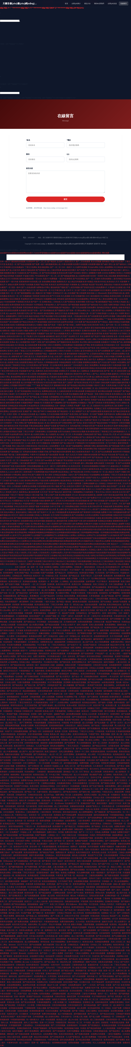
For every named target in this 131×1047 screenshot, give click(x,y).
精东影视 (80, 890)
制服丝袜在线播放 (12, 754)
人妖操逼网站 (77, 795)
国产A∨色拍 (79, 893)
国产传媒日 (81, 656)
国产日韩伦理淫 (65, 524)
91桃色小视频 (38, 518)
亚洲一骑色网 (19, 996)
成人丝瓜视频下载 (71, 293)
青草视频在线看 (16, 1022)
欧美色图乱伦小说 (119, 394)
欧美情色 (113, 924)
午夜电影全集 (67, 328)
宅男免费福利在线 (16, 578)
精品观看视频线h (30, 691)
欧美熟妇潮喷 (42, 777)
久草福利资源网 (41, 356)
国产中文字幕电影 (59, 950)
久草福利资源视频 (105, 671)
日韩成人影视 (125, 305)
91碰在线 (117, 285)
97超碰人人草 (26, 832)
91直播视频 (75, 786)
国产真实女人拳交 (24, 656)
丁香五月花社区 (72, 746)
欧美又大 (68, 334)
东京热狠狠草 (16, 354)
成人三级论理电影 (61, 806)
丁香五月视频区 (25, 947)
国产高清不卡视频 (98, 336)
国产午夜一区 (69, 875)
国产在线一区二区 (7, 593)
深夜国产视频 (33, 506)
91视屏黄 (98, 691)
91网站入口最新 (74, 711)
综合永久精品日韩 (49, 887)
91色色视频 (116, 898)
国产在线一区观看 (104, 985)
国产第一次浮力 (116, 723)
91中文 (68, 408)
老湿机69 (47, 766)
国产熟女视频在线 (42, 388)
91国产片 (8, 731)
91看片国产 (117, 999)
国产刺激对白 (14, 521)
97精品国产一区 (101, 653)
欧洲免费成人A (40, 976)
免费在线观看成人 (80, 590)
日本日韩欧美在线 (117, 489)
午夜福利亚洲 (65, 619)
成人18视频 (46, 478)
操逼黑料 (87, 607)
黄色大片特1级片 (61, 570)
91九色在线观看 (54, 463)
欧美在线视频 (101, 368)
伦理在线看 (36, 841)
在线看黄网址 (70, 821)
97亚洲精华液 (94, 270)
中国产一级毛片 (67, 616)
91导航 (61, 832)
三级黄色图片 (27, 472)
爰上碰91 (60, 509)
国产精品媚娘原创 (99, 587)
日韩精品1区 (17, 576)
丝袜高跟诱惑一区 (110, 749)
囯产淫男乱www (112, 573)
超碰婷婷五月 (108, 777)
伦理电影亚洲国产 (117, 348)
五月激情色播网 (11, 570)
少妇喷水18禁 (16, 417)
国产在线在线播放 (108, 956)
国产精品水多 (56, 492)
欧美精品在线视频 (109, 1025)
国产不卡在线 (55, 296)
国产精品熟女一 (65, 307)
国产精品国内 (86, 639)
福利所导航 (67, 492)
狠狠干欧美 (57, 383)
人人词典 (43, 694)
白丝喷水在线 (33, 953)
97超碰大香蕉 (28, 276)
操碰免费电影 (117, 835)
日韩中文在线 (22, 316)
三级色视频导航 (32, 812)
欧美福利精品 (46, 910)
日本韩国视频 (38, 1017)
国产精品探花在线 (16, 792)
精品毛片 (116, 429)
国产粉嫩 (56, 460)
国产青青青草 (85, 512)
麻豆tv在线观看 (94, 342)
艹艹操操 (107, 319)
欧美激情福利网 (73, 512)
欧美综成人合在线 (99, 852)
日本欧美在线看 (8, 469)
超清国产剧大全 (112, 328)
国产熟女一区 (30, 792)
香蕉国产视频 (12, 714)
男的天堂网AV (36, 368)
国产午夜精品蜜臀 (69, 815)
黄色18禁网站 (65, 397)
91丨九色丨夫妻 (97, 789)
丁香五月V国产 (29, 431)
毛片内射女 (112, 443)
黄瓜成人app (78, 604)
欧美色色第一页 (31, 893)
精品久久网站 (66, 734)
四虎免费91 (91, 307)
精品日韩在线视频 (41, 1037)
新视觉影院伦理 (102, 887)
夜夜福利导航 (56, 728)
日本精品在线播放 (60, 475)
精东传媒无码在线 (47, 769)
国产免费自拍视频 (21, 922)
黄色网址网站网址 (31, 480)
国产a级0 (104, 264)
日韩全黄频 (16, 873)
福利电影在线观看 (100, 861)
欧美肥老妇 (38, 457)
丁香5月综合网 (12, 374)
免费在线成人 (45, 1043)
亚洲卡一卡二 (20, 437)
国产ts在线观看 (124, 463)
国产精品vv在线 (67, 971)
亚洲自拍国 (46, 800)
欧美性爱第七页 (15, 581)
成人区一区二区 (55, 754)
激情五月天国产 (61, 336)
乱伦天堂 (122, 492)
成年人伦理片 (40, 489)
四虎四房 (39, 483)
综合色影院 (66, 965)
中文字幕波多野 (98, 982)
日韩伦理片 (9, 457)
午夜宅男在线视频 (10, 668)
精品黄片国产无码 (21, 968)
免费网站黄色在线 (49, 391)
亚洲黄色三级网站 (51, 567)
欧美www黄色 (115, 809)
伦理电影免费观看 (102, 942)
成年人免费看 (57, 953)
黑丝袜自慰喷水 (124, 460)
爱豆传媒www (72, 904)
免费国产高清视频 (37, 498)
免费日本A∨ (52, 832)
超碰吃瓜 (115, 374)
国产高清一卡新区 (55, 325)
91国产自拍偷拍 (74, 273)
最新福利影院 (20, 449)
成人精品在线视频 (77, 581)
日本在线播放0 (22, 636)
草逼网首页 (25, 299)
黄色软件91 (78, 374)
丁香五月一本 (30, 826)
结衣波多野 (49, 956)
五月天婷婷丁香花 (65, 881)
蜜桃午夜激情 (80, 380)
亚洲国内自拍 (72, 573)
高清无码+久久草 (85, 705)
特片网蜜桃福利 (39, 832)
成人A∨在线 (73, 1020)
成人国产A (23, 751)
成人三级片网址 (77, 936)
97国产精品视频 (46, 316)
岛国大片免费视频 (50, 279)
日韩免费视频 (26, 991)
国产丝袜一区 (71, 310)
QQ (68, 154)
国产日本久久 (93, 1014)
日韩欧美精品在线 (43, 1005)
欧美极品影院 (33, 875)
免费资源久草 (61, 852)
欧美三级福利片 (51, 751)
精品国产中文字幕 (95, 855)
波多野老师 (90, 581)
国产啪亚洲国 (54, 452)
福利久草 (22, 800)
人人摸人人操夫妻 (40, 901)
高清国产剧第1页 (90, 645)
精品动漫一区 (82, 875)
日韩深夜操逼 (24, 714)
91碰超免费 (107, 506)
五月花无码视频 (53, 414)
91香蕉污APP (85, 457)
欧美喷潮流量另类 (37, 1011)
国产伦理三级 (35, 881)
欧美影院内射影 (90, 867)
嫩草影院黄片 (99, 639)
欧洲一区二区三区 (91, 999)
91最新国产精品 (40, 354)
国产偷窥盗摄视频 (68, 276)
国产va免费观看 (104, 351)
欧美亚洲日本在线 (21, 956)
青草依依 (36, 947)
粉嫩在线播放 (44, 633)
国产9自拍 (95, 725)
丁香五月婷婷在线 (20, 809)
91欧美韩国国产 (11, 602)
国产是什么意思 (34, 979)
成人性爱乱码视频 (36, 625)
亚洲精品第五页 (91, 391)
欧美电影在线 (9, 420)
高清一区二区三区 (59, 610)
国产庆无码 (84, 1020)
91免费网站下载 (71, 697)
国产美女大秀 (102, 610)
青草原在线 (45, 942)
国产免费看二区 (94, 417)
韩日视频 (62, 388)
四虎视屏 (15, 604)
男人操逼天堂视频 (79, 968)
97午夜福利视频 (40, 322)
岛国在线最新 (23, 1011)
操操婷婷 (44, 743)
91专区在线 (48, 383)
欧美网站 (82, 728)
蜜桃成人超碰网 (117, 524)
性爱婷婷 (125, 380)
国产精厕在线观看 (78, 760)
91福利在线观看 (55, 982)
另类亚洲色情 (28, 307)
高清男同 (55, 524)
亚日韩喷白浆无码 (57, 898)
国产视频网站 (114, 593)
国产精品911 (77, 619)
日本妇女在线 (105, 769)
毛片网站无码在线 (98, 578)
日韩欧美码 (20, 965)
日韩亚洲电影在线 (100, 1031)
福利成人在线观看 (8, 625)
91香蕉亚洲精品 (109, 403)
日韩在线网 (104, 383)
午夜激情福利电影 (51, 922)
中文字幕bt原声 (104, 420)
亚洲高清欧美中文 (99, 939)
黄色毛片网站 (67, 671)
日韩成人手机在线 (64, 913)
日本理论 (87, 472)
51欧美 (69, 316)
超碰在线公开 (116, 466)
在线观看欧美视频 (81, 881)
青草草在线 (89, 893)
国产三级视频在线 (102, 509)
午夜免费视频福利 (7, 616)
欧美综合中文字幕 (21, 847)
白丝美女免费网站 (109, 273)
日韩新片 (42, 838)
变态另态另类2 (102, 460)
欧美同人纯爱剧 (9, 656)
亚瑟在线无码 (26, 775)
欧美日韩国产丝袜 (24, 1017)
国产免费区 (120, 1040)
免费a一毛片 (60, 368)
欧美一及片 (126, 486)
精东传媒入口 (92, 293)
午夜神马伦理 (5, 504)
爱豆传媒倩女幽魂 (98, 328)
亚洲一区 (35, 1043)
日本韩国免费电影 (123, 806)
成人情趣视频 (68, 685)
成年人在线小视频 (7, 766)
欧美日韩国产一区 (36, 616)
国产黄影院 (8, 956)
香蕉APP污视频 (24, 385)
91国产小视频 (120, 472)
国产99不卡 (42, 411)
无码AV (70, 893)
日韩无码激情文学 (75, 1005)
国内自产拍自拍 (20, 927)
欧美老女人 (114, 599)
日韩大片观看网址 (54, 345)
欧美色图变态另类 (42, 604)
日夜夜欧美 (36, 359)
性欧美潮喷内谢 (6, 996)
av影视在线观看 (108, 682)
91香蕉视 (15, 279)
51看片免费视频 (24, 682)
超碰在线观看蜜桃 (56, 743)
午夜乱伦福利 (47, 841)
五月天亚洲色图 (116, 636)
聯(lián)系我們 (99, 3)
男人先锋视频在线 (84, 743)
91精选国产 (117, 391)
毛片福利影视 (31, 806)
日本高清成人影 (108, 806)
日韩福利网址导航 (90, 449)
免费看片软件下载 (92, 988)
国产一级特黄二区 (104, 1005)
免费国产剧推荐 (81, 841)
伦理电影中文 (113, 570)
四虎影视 (109, 336)
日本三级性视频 (36, 602)
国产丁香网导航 (26, 723)
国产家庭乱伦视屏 (108, 783)
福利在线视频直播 (26, 279)
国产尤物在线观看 (22, 1034)
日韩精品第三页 (46, 870)
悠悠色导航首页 (117, 800)
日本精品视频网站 (69, 659)
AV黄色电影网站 (29, 645)
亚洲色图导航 (81, 754)
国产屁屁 (19, 290)
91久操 (14, 348)
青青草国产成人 (95, 299)
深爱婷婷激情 (64, 858)
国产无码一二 (62, 400)
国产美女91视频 (71, 509)
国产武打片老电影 (95, 679)
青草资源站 (57, 812)
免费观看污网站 (89, 446)
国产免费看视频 (30, 423)
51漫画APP (27, 417)
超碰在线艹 (68, 365)
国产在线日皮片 (122, 501)
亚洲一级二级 (117, 734)
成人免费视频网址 (86, 812)
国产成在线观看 (52, 455)
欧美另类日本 (70, 861)
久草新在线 (100, 731)
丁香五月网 (4, 371)
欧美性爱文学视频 (86, 573)
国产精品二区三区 (16, 910)
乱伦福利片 (96, 919)
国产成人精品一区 (51, 962)
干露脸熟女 (30, 509)
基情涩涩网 (121, 371)
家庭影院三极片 (102, 979)
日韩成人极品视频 (116, 469)
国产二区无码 (56, 501)
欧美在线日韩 (73, 939)
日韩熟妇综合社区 (74, 642)
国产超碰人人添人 (87, 599)
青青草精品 (73, 731)
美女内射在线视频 (82, 627)
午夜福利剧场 (32, 648)
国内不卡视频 (30, 587)
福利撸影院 (50, 336)
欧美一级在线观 (118, 927)
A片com (75, 495)
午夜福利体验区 (77, 809)
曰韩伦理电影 (105, 999)
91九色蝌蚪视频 (83, 873)
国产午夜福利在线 (79, 717)
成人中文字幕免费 (73, 463)
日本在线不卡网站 (23, 841)
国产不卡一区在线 (16, 870)
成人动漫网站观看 (82, 276)
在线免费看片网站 (50, 1034)
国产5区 (111, 996)
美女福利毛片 (114, 743)
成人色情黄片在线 (11, 362)
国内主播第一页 (10, 391)
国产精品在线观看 (52, 625)
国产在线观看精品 (35, 619)
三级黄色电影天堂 (79, 965)
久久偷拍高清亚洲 (64, 391)
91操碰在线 (21, 273)
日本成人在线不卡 (68, 625)
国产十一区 (69, 800)
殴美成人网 (54, 734)
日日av (94, 864)
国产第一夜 (39, 930)
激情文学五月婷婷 (87, 610)
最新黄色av (23, 492)
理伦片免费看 (9, 916)
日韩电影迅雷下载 (54, 685)
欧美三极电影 (84, 959)
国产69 (118, 596)
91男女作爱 (55, 740)
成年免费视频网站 (81, 356)
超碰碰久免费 (27, 1037)
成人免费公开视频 (42, 798)
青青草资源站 (113, 587)
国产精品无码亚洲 (120, 411)
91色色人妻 (61, 354)
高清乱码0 (83, 348)
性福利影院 (8, 642)
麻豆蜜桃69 (24, 602)
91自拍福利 (17, 763)
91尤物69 (71, 380)
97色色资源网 (102, 651)
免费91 (31, 331)
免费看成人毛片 (36, 950)
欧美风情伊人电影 (47, 665)
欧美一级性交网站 (109, 613)
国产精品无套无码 (81, 440)
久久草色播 (9, 679)
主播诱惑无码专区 (77, 518)
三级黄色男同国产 (92, 829)
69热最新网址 (49, 469)
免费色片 (74, 847)
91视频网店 (8, 711)
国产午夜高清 (97, 426)
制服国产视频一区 (112, 668)
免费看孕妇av (122, 700)
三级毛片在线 (5, 1031)
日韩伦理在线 (60, 996)
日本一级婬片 (66, 267)
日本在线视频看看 (111, 855)
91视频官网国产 (27, 403)
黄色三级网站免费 (117, 950)
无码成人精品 (24, 662)
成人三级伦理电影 (17, 838)
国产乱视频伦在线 (119, 936)
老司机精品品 (124, 919)
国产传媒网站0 (63, 651)
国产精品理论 (114, 1031)
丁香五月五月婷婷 (42, 728)
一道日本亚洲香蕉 (65, 279)
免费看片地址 (30, 777)
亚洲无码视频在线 (79, 397)
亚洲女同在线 (124, 607)
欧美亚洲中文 (103, 714)
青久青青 (48, 475)
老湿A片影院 (88, 423)
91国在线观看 (57, 374)
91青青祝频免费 (73, 653)
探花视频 (4, 959)
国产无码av (77, 423)
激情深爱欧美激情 (13, 403)
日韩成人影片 (24, 368)
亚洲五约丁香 (69, 749)
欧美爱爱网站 (110, 625)
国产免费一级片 (38, 264)
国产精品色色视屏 (90, 322)
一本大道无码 (113, 676)
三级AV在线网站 (26, 700)
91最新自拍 (68, 374)
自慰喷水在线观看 (63, 717)
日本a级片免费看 (16, 622)
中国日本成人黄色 (120, 691)
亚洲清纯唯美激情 (56, 725)
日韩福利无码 (30, 483)
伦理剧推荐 (55, 443)
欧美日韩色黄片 (27, 305)
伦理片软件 (55, 965)
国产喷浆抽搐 (114, 446)
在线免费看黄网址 (14, 985)
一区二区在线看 (43, 763)
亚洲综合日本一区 (47, 630)
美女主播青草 (85, 336)
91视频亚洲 (115, 674)
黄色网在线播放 (42, 504)
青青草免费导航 (79, 884)
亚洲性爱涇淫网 (106, 717)
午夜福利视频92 (20, 642)
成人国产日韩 (88, 642)
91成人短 (89, 809)
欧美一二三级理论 (31, 610)
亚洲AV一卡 (122, 406)
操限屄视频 (104, 630)
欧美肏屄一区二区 (90, 452)
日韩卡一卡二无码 (82, 751)
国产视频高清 (60, 310)
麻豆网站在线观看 (105, 391)
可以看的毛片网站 (51, 662)
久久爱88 (11, 636)
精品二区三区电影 (8, 858)
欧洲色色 (19, 694)
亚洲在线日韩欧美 (114, 578)
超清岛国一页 (21, 769)
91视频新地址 (17, 501)
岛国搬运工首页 (100, 408)
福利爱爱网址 (87, 408)
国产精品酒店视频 (83, 1040)
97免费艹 (77, 406)
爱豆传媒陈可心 (55, 792)
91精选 (83, 1028)
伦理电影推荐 (44, 890)
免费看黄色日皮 (46, 642)
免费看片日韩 (106, 512)
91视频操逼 (87, 584)
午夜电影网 (42, 587)
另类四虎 (36, 296)
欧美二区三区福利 (57, 904)
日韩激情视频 (35, 697)
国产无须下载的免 (96, 786)
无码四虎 (76, 334)
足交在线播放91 (17, 267)
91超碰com (125, 573)
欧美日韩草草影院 (88, 674)
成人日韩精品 (100, 483)
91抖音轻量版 (112, 751)
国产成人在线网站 (105, 310)
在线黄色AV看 (10, 1040)
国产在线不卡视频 (12, 584)
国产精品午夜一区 (43, 290)
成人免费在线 (97, 377)
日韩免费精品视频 (71, 506)
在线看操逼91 (72, 1025)
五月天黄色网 (20, 887)
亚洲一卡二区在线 (47, 1022)
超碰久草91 (110, 590)
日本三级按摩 (20, 567)
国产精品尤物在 (48, 368)
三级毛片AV (96, 616)
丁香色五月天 (23, 950)
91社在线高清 (55, 331)
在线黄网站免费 (102, 924)
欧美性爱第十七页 (102, 800)
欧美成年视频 (39, 521)
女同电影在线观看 (9, 524)
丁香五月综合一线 (7, 979)
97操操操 (17, 711)
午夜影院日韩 (61, 1022)
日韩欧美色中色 (54, 723)
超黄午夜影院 (77, 630)
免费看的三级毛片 (70, 838)
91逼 (41, 567)
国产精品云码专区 (99, 746)
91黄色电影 (117, 365)
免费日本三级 (121, 971)
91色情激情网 (9, 302)
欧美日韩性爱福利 (92, 429)
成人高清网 (81, 1008)
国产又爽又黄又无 (27, 356)
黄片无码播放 (110, 711)
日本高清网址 (5, 576)
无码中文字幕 (96, 777)
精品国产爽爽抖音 (113, 622)
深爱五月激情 (42, 674)
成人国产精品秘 (107, 596)
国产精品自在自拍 (107, 1014)
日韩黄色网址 (40, 431)
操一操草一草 (32, 567)
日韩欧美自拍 (10, 818)
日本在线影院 (9, 812)
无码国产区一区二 (46, 760)
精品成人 (68, 947)
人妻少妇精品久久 (78, 651)
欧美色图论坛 (30, 325)
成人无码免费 (96, 772)
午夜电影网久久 (50, 305)
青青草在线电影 (12, 991)
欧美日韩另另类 (62, 896)
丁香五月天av (99, 492)
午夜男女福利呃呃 (17, 884)
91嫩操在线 (56, 798)
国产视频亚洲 (100, 812)
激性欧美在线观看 (79, 602)
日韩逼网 (82, 293)
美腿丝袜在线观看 (90, 455)
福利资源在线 (70, 299)
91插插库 (18, 276)
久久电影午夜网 (35, 809)
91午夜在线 (67, 504)
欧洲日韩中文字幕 (37, 659)
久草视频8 (13, 385)
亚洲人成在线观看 (96, 625)
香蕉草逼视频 (120, 849)
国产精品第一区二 (109, 968)
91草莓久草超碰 (119, 302)
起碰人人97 (63, 636)
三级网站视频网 (88, 483)
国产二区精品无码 (50, 636)
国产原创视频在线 (47, 310)
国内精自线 (105, 270)
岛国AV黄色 (39, 671)
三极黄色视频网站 (96, 875)
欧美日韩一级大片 (33, 864)
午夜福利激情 (22, 890)
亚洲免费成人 (21, 766)
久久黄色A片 (98, 766)
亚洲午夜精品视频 (120, 426)
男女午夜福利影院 (115, 480)
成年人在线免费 (123, 786)
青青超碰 (80, 694)
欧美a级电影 (61, 939)
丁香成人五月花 (25, 351)
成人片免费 (84, 420)
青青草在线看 (106, 884)
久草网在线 (31, 319)
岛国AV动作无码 (53, 322)
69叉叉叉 (15, 515)
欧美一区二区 (109, 971)
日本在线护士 (78, 365)
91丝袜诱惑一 (30, 772)
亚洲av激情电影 (116, 388)
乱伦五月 (3, 463)
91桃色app (126, 622)
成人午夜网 (119, 313)
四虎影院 (105, 1022)
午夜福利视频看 (40, 723)
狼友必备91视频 (35, 849)
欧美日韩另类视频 (47, 593)
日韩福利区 (41, 772)
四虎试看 (20, 313)
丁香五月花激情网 (40, 417)
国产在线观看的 (78, 515)
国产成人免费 (94, 1017)
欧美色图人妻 (35, 282)
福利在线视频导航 (79, 504)
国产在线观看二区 (26, 973)
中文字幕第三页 (124, 334)
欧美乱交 (71, 852)
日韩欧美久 (107, 824)
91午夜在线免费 (78, 391)
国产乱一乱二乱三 (48, 380)
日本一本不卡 (6, 590)
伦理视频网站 (54, 397)
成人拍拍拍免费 (31, 345)
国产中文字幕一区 (64, 884)
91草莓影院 (38, 305)
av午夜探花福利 (106, 429)
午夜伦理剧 (102, 1037)
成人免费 (122, 397)
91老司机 (96, 956)
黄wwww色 (102, 293)
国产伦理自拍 (41, 829)
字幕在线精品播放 (36, 426)
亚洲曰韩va (20, 812)
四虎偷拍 (57, 815)
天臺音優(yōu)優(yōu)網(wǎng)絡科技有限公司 (21, 3)
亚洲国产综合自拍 (33, 996)
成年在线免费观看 (67, 1040)
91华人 (102, 325)
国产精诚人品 (31, 916)
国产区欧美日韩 (29, 982)
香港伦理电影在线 (114, 293)
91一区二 (126, 812)
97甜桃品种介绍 (81, 443)
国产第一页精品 (78, 1011)
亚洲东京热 (44, 296)
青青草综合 (27, 576)
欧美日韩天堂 (119, 945)
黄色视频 (15, 651)
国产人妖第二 (116, 351)
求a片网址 (84, 342)
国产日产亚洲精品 (42, 331)
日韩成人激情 (123, 818)
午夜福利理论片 (31, 633)
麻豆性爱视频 (43, 898)
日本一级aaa (68, 627)
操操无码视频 (47, 437)
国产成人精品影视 (54, 838)
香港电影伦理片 (105, 365)
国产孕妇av (91, 651)
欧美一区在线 (119, 336)
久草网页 (69, 406)
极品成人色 (41, 423)
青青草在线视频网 (96, 590)
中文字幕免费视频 (54, 682)
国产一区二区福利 (93, 279)
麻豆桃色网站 (107, 518)
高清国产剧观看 (73, 388)
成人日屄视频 (87, 723)
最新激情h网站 (102, 446)
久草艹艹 (53, 702)
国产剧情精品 (41, 270)
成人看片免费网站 (48, 590)
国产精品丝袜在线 (17, 665)
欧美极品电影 (73, 313)
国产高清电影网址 (24, 391)
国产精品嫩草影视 (61, 870)
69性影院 (60, 299)
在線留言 (123, 3)
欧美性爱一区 (33, 821)
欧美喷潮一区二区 (94, 504)
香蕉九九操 (82, 659)
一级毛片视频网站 (114, 1034)
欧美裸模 (124, 285)
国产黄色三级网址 (36, 599)
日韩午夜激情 (38, 858)
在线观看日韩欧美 (90, 933)
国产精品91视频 (36, 469)
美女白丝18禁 (115, 478)
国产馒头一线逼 (19, 590)
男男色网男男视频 (12, 725)
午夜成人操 (126, 1020)
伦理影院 (66, 988)
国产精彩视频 (73, 305)
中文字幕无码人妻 (58, 290)
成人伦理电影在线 (83, 757)
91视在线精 (95, 916)
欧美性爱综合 (6, 708)
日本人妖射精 (19, 388)
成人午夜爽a (33, 994)
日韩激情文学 (28, 711)
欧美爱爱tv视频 (53, 417)
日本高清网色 (45, 789)
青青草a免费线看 (26, 930)
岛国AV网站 (96, 792)
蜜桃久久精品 (120, 777)
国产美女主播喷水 (40, 988)
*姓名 (28, 140)
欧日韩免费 (41, 985)
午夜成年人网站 (23, 498)
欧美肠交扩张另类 (73, 368)
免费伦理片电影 (71, 832)
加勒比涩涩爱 (70, 665)
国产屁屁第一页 (85, 414)
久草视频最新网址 (50, 351)
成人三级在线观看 (97, 1020)
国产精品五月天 (47, 385)
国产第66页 (85, 400)
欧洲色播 (98, 898)
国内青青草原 (95, 881)
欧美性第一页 (20, 821)
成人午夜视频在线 (65, 1014)
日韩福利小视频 (33, 800)
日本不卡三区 (85, 956)
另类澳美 (9, 864)
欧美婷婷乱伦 (36, 1034)
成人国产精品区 (115, 728)
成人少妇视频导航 (23, 342)
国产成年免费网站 (49, 342)
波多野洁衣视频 (109, 316)
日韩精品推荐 (88, 434)
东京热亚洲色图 (104, 524)
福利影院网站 (49, 313)
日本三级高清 (79, 671)
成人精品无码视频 (75, 282)
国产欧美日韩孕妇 (70, 792)
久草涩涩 (122, 374)
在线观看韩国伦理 (101, 636)
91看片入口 (90, 489)
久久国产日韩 (14, 674)
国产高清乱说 (32, 789)
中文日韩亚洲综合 (104, 754)
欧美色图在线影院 (31, 630)
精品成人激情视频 (97, 737)
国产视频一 (29, 728)
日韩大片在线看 (64, 351)
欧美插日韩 (108, 576)
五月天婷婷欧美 (8, 339)
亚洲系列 (6, 904)
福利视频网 (107, 691)
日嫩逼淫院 (84, 945)
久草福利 (111, 287)
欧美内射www (63, 847)
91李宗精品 (113, 460)
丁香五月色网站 (31, 267)
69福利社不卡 (55, 780)
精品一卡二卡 (69, 757)
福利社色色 (20, 916)
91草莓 (48, 498)
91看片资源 (40, 973)
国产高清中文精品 (100, 688)
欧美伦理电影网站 (96, 319)
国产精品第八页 (96, 627)
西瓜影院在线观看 (11, 310)
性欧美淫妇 (120, 740)
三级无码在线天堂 (16, 443)
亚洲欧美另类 (6, 809)
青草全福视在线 (97, 345)
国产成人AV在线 (82, 749)
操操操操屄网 (60, 642)
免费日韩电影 (113, 305)
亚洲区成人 (62, 483)
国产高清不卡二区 (44, 512)
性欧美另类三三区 (120, 775)
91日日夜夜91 (105, 290)
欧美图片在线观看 (80, 264)
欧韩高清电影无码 (117, 887)
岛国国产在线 (90, 478)
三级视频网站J (78, 492)
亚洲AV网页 (115, 714)
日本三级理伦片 (62, 786)
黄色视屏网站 (16, 377)
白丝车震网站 (69, 754)
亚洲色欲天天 (58, 293)
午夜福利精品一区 (26, 671)
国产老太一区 (77, 676)
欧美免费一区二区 (82, 616)
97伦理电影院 (57, 800)
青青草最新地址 (40, 613)
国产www (30, 489)
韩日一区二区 (11, 293)
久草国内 (82, 697)
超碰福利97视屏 (78, 489)
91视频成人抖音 (77, 849)
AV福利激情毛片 (29, 504)
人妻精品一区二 (54, 835)
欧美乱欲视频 (105, 374)
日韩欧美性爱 (118, 829)
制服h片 (15, 757)
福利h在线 (13, 976)
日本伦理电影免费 (45, 691)
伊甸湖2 (59, 769)
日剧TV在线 (95, 763)
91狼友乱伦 (90, 890)
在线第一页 (96, 757)
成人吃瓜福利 (32, 328)
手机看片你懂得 (52, 818)
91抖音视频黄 (93, 847)
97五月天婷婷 (94, 383)
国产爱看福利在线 (19, 907)
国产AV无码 (78, 328)
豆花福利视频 (51, 431)
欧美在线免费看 (25, 359)
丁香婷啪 (107, 898)
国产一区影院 (124, 870)
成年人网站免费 (95, 440)
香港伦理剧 (42, 345)
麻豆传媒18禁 (25, 570)
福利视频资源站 (51, 264)
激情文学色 (26, 475)
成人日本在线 (78, 913)
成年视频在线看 (80, 1014)
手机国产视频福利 (40, 1028)
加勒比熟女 (108, 285)
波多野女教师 (67, 829)
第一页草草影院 (113, 457)
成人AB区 (92, 754)
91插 (63, 463)
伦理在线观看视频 (85, 622)
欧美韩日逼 (64, 991)
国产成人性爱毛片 (63, 676)
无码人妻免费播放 (66, 751)
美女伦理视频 (96, 261)
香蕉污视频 (105, 734)
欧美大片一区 (38, 576)
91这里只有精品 (31, 737)
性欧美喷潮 (90, 887)
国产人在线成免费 (28, 287)
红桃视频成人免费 (108, 700)
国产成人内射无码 (13, 270)
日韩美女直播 (60, 380)
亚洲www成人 (91, 907)
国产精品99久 (20, 627)
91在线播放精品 (93, 700)
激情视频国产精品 (105, 302)
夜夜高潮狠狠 (82, 596)
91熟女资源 (89, 694)
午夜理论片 (106, 504)
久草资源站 (52, 976)
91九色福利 (31, 440)
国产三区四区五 (121, 780)
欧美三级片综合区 (18, 789)
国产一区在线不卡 (79, 818)
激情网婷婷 (4, 489)
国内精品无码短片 (104, 307)
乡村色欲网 (120, 685)
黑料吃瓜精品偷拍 (7, 345)
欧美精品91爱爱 (35, 636)
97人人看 (91, 509)
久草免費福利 (119, 907)
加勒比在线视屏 (58, 457)
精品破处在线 (82, 668)
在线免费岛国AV (75, 985)
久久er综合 (80, 922)
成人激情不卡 (118, 1005)
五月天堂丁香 (45, 492)
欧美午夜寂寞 (112, 607)
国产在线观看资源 (95, 316)
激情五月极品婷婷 (28, 270)
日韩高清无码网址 (8, 1028)
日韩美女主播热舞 (102, 694)
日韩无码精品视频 (59, 1005)
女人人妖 (35, 570)
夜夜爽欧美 (34, 596)
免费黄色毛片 (61, 282)
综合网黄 (118, 417)
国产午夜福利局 (59, 1031)
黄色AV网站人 (9, 512)
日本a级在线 (21, 509)
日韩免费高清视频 (20, 731)
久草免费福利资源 (52, 708)
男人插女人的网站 (92, 740)
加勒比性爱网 (13, 285)
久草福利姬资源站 (41, 702)
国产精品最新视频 (26, 835)
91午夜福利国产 (56, 749)
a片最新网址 (13, 662)
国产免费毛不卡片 (94, 498)
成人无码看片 (92, 397)
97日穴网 (87, 377)
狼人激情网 (97, 495)
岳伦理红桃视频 (117, 1011)
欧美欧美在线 (21, 875)
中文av (116, 962)
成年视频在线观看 (12, 881)
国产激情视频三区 (15, 452)
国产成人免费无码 (36, 371)
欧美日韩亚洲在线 (66, 1034)
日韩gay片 (78, 979)
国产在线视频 (76, 408)
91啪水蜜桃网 (44, 501)
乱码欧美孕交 (57, 365)
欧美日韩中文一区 (18, 336)
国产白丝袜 (34, 593)
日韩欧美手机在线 (16, 777)
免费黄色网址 (9, 483)
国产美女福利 (57, 757)
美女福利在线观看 (86, 495)
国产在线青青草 (87, 653)
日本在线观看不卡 (116, 861)
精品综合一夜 (9, 875)
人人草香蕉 (65, 331)
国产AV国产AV (83, 270)
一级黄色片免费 (107, 725)
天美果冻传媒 (111, 385)
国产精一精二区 (110, 371)
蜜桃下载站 (55, 873)
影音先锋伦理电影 (94, 656)
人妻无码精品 (117, 279)
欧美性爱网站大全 (79, 662)
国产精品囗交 (70, 826)
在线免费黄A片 (101, 287)
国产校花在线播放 (44, 639)
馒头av (73, 896)
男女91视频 (23, 426)
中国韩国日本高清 (23, 302)
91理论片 (81, 429)
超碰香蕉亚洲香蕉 (10, 988)
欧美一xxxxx (119, 299)
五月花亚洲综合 (32, 365)
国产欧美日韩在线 (81, 383)
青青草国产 (64, 414)
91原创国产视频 (20, 328)
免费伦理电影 (91, 380)
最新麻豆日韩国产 (37, 968)
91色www (105, 916)
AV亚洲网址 (121, 362)
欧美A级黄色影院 (93, 431)
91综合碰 (111, 455)
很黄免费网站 (110, 786)
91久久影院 (103, 305)
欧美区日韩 (76, 584)
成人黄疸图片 (42, 844)
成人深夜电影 (83, 285)
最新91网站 (32, 924)
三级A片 (70, 475)
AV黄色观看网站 (118, 319)
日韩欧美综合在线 (35, 795)
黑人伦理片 (43, 924)
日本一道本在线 (69, 656)
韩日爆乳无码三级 (81, 319)
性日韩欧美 (115, 694)
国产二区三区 (41, 261)
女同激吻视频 (85, 334)
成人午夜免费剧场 (120, 973)
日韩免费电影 (67, 345)
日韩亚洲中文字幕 (51, 619)
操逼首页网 (54, 737)
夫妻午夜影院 (42, 792)
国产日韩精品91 (36, 299)
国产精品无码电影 (7, 276)
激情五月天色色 (61, 313)
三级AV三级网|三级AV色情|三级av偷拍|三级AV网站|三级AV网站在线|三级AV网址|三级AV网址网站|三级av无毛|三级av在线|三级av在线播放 (74, 564)
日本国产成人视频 (102, 489)
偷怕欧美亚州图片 (69, 270)
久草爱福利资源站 (95, 659)
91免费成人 (66, 679)
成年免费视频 (77, 524)
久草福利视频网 (93, 290)
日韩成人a (38, 515)
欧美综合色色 (88, 942)
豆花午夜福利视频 (35, 734)
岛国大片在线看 (58, 789)
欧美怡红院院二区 (117, 296)
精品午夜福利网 (51, 472)
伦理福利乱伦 (81, 613)
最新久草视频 (76, 924)
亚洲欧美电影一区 (112, 896)
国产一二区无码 (89, 985)
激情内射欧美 (89, 567)
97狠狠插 (126, 452)
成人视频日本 (37, 293)
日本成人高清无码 (36, 936)
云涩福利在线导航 (97, 354)
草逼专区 (91, 927)
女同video (86, 789)
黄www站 (23, 953)
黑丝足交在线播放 (81, 973)
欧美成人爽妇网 (73, 639)
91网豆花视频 (9, 334)
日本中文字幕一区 (57, 506)
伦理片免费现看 (7, 737)
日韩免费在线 (30, 578)
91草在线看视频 (103, 674)
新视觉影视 (41, 377)
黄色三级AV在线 (14, 1037)
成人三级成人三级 (104, 331)
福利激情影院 (119, 910)
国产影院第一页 (45, 365)
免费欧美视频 (121, 414)
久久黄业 (10, 887)
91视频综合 (116, 795)
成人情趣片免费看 (43, 999)
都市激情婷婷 (72, 354)
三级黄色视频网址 (22, 455)
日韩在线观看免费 (47, 676)
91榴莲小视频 (41, 325)
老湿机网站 (99, 838)
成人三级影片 (24, 1043)
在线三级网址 (91, 1011)
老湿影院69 (22, 734)
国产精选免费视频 (22, 469)
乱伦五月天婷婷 (76, 455)
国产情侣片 (82, 509)
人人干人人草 (48, 824)
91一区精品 (106, 1008)
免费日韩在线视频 (49, 1014)
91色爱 (17, 457)
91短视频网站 (95, 475)
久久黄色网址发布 (73, 688)
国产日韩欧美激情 (31, 676)
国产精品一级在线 (63, 602)
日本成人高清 (99, 798)
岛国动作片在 (98, 406)
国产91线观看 (26, 754)
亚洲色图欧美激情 (91, 676)
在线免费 (25, 697)
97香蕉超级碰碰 (81, 417)
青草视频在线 (73, 610)
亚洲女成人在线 (13, 1002)
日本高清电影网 (103, 339)
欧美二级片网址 (86, 480)
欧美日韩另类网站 (101, 950)
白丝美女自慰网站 (92, 515)
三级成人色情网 (124, 852)
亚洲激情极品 (12, 700)
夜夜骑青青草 (24, 282)
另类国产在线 (96, 400)
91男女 (27, 313)
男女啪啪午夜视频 (117, 339)
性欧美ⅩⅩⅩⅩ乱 (100, 282)
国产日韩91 (82, 290)
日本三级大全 (52, 420)
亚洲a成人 (30, 746)
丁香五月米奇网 (56, 604)
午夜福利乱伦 (70, 633)
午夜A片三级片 (99, 385)
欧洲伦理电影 (45, 610)
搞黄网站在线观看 (18, 408)
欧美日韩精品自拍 (114, 604)
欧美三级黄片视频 (26, 798)
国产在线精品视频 (91, 858)
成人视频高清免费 (43, 429)
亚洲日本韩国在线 (80, 734)
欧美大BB (19, 339)
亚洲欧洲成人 (47, 302)
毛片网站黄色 (35, 524)
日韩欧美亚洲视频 (35, 907)
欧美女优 (85, 711)
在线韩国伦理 (75, 702)
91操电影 (95, 472)
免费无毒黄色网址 (67, 922)
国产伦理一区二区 (17, 939)
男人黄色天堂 (112, 870)
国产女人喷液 (50, 599)
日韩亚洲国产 (67, 973)
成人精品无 (109, 472)
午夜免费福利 (9, 676)
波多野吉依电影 (67, 322)
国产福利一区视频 (105, 702)
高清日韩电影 (51, 489)
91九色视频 (65, 296)
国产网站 (86, 345)
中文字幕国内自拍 (99, 996)
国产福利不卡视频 (15, 933)
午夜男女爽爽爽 (22, 659)
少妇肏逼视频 (91, 671)
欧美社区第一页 (77, 466)
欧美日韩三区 (87, 636)
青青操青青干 (63, 518)
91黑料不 (78, 486)
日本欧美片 (96, 959)
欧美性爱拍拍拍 (78, 907)
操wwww (12, 945)
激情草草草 (126, 933)
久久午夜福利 (89, 947)
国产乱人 (96, 374)
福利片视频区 (109, 662)
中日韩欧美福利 (23, 824)
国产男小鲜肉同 (36, 313)
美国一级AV (16, 287)
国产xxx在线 (5, 789)
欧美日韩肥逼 (70, 596)
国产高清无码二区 (14, 691)
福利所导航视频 (73, 420)
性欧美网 (38, 711)
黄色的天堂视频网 (79, 927)
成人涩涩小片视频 (40, 720)
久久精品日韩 (21, 979)
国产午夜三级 (30, 844)
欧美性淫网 (54, 674)
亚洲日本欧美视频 (45, 806)
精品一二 (125, 898)
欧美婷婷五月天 (33, 590)
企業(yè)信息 (112, 3)
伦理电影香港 (113, 397)
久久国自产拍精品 (71, 348)
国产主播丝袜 (93, 697)
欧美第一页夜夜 (96, 276)
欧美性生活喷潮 (107, 988)
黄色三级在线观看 (14, 982)
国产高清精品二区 (34, 273)
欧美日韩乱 (74, 414)
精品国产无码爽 (68, 613)
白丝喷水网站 (63, 702)
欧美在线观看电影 (31, 852)
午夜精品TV (19, 844)
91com (108, 437)
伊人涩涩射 (32, 374)
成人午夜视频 (42, 397)
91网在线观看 (20, 971)
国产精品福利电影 (94, 1028)
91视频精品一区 (108, 1017)
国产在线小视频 (98, 437)
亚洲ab (12, 342)
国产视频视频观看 (8, 936)
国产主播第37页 (38, 475)
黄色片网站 (83, 904)
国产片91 (60, 359)
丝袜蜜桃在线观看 (102, 648)
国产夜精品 (96, 826)
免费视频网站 (54, 480)
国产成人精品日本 (67, 443)
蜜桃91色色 (122, 625)
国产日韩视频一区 (117, 619)
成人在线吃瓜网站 (37, 434)
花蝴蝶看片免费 (94, 273)
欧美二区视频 (72, 578)
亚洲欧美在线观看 (89, 331)
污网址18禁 (32, 512)
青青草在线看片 (98, 821)
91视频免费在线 (55, 504)
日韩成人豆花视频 (96, 668)
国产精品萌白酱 (76, 472)
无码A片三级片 (95, 878)
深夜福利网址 (13, 359)
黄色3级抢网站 (44, 267)
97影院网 (84, 901)
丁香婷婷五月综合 (18, 365)
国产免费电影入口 (15, 607)
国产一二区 (8, 847)
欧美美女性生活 (64, 976)
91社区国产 (119, 261)
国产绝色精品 (72, 385)
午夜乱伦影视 (92, 593)
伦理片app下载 (92, 302)
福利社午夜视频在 (40, 749)
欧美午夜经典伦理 (14, 803)
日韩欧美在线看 (116, 979)
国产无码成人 (122, 659)
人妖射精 (11, 290)
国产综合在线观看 (24, 264)
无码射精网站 (79, 339)
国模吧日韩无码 (98, 607)
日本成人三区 (96, 945)
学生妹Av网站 (93, 267)
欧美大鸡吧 (56, 478)
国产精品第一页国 (91, 394)
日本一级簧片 (124, 613)
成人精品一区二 (11, 723)
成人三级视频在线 (69, 429)
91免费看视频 (39, 472)
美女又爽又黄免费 (16, 893)
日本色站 (59, 596)
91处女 (5, 356)
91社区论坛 (36, 391)
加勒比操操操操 (25, 988)
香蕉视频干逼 (81, 971)
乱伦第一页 (54, 388)
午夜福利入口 (82, 896)
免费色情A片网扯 (33, 408)
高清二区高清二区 (100, 584)
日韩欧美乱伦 (73, 945)
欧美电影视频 (39, 884)
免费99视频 (84, 763)
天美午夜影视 (93, 717)
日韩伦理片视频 (101, 599)
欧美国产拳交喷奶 (110, 334)
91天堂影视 (21, 489)
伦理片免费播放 (73, 1031)
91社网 (66, 394)
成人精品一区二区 (66, 319)
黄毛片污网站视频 (82, 844)
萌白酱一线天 (64, 455)
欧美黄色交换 (109, 659)
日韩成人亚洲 (65, 818)
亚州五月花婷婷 (93, 884)
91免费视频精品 (116, 509)
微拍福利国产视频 (58, 287)
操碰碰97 (25, 881)
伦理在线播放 (106, 279)
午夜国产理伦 (94, 734)
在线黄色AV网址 (17, 587)
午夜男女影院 (121, 904)
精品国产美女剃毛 (96, 285)
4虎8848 (103, 676)
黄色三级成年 (9, 394)
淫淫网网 (118, 356)
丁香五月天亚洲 (116, 475)
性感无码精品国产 (27, 829)
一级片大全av (49, 602)
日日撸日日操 (84, 982)
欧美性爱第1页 (116, 697)
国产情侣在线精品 (18, 904)
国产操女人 (87, 374)
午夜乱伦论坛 (108, 792)
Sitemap (103, 244)
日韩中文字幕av (18, 760)
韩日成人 (123, 457)
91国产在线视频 (47, 573)
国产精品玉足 (74, 576)
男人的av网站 (5, 610)
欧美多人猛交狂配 (59, 864)
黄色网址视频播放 (15, 397)
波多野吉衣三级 (110, 406)
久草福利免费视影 (13, 527)
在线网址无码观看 (98, 1034)
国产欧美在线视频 (49, 273)
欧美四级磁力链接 (71, 1028)
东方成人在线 (53, 356)
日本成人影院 (10, 682)
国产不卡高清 (123, 377)
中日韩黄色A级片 (54, 656)
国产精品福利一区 (91, 630)
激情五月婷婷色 (83, 725)
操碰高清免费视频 (54, 328)
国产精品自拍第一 (55, 587)
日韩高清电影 (108, 656)
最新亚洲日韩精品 (88, 368)
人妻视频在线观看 (58, 994)
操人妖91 (96, 1022)
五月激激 (19, 630)
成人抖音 (52, 509)
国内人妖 (5, 1022)
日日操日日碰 (94, 783)
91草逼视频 (96, 512)
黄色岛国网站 (108, 299)
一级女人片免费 (107, 740)
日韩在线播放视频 (33, 466)
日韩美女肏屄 (6, 855)
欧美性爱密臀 (65, 452)
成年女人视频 (14, 740)
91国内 (92, 835)
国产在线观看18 (55, 668)
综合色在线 (10, 841)
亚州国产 (95, 910)
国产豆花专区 (124, 968)
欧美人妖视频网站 (34, 449)
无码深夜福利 (10, 806)
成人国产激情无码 (36, 751)
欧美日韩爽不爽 (54, 829)
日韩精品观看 (28, 354)
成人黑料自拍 (52, 423)
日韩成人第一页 (85, 313)
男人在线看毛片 (120, 922)
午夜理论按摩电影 (105, 907)
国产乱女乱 (120, 455)
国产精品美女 (18, 685)
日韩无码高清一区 (113, 1020)
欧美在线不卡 (33, 927)
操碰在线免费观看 (64, 590)
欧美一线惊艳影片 (98, 873)
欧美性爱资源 (107, 616)
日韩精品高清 (13, 406)
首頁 (66, 3)
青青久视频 (117, 400)
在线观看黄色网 (42, 509)
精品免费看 (36, 348)
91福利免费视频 (106, 515)
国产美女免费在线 (84, 766)
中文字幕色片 (102, 581)
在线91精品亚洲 (101, 1002)
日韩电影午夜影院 (123, 1014)
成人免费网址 (30, 639)
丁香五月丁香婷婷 (16, 495)
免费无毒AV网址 (117, 642)
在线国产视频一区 (52, 616)
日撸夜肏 (84, 786)
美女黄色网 (90, 936)
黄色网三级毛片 (12, 492)
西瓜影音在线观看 (85, 815)
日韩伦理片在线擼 (100, 665)
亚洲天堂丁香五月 (55, 394)
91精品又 (28, 495)
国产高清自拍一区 (99, 457)
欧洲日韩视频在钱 (16, 942)
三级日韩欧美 (116, 420)
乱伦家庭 (119, 287)
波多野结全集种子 (25, 976)
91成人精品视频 (109, 276)
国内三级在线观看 (84, 861)
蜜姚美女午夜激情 (33, 688)
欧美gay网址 (44, 648)
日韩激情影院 (23, 818)
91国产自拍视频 (20, 849)
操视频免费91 (11, 316)
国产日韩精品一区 (116, 610)
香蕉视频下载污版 (7, 455)
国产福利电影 (13, 368)
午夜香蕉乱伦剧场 (117, 1022)
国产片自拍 (102, 362)
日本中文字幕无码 (76, 377)
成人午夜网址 (41, 414)
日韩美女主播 (99, 622)
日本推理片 (7, 423)
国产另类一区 (104, 867)
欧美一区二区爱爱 (63, 927)
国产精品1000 (107, 440)
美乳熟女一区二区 (122, 996)
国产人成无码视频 (72, 287)
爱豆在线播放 (120, 991)
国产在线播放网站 (96, 356)
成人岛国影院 (50, 434)
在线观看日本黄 (15, 411)
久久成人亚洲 (29, 443)
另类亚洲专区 (108, 772)
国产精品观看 (65, 1011)
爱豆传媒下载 (37, 495)
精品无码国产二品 (114, 486)
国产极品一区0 (35, 731)
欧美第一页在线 (86, 898)
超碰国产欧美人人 (93, 806)
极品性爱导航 (96, 334)
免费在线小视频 (8, 331)
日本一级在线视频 (123, 345)
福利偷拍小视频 (108, 261)
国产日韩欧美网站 (65, 423)
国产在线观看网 (89, 930)
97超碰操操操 (37, 959)
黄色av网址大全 (83, 310)
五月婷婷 (14, 953)
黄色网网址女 (37, 351)
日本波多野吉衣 (33, 406)
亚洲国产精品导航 (41, 285)
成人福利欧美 (120, 772)
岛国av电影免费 (43, 740)
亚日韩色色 (15, 780)
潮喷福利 (10, 1034)
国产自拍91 (48, 714)
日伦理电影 (64, 648)
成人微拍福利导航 (60, 521)
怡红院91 (112, 858)
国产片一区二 (17, 610)
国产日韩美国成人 (40, 754)
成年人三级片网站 (31, 1022)
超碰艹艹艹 (44, 904)
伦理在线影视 (56, 429)
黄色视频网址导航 (44, 374)
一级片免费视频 (87, 800)
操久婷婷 (68, 359)
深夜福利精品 (114, 633)
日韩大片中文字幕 (72, 916)
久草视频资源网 (15, 1025)
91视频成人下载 (84, 403)
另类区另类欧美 (105, 394)
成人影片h (126, 351)
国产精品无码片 (53, 1008)
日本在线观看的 (121, 757)
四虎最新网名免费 (41, 878)
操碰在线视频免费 (41, 780)
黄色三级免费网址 (92, 365)
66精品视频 (51, 411)
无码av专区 (50, 968)
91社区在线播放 (34, 887)
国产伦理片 (125, 962)
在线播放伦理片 (52, 700)
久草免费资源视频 (32, 910)
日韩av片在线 (125, 855)
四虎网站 (30, 679)
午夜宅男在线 (37, 383)
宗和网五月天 (64, 371)
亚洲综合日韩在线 (67, 919)
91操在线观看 (20, 466)
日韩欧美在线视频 (47, 875)
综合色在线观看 (91, 604)
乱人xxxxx (10, 472)
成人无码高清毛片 (102, 388)
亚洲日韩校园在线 (8, 734)
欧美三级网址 (64, 936)
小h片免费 (78, 322)
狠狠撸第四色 (118, 521)
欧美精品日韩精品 (47, 786)
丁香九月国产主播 (51, 495)
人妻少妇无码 (121, 662)
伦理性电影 (51, 884)
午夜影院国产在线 (7, 466)
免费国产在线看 (50, 426)
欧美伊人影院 (13, 351)
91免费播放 (41, 933)
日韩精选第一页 (119, 824)
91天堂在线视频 (92, 870)
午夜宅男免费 (16, 307)
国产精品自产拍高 (47, 852)
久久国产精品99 (42, 746)
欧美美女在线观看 (37, 818)
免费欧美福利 (119, 826)
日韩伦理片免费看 (61, 607)
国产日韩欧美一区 (35, 766)
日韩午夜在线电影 (123, 590)
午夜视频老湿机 (51, 858)
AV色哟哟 (43, 394)
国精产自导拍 (91, 962)
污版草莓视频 (89, 924)
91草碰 (113, 342)
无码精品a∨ (50, 855)
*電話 (69, 140)
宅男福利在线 (9, 769)
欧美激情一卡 (44, 581)
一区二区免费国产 (12, 832)
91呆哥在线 (110, 731)
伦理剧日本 (117, 878)
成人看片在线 (122, 893)
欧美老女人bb (117, 331)
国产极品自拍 (87, 486)
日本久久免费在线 (63, 630)
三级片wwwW (79, 887)
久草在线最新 (77, 434)
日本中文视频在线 (43, 443)
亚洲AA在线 (14, 829)
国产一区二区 (55, 267)
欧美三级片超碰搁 (58, 578)
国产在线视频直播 (32, 896)
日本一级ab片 (58, 861)
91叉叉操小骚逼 (34, 478)
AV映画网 (29, 613)
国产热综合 (38, 362)
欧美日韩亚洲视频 (16, 613)
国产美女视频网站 (70, 403)
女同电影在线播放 (36, 651)
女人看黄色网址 (124, 705)
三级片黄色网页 (69, 668)
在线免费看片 (54, 446)
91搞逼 (46, 734)
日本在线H (91, 760)
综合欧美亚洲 (22, 625)
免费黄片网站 (64, 809)
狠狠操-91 (38, 403)
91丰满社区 (107, 878)
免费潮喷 (9, 328)
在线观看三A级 (57, 890)
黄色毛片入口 (83, 777)
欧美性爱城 (27, 720)
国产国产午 (41, 685)
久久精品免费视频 (104, 720)
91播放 (98, 518)
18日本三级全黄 (111, 492)
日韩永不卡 (54, 844)
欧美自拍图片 (50, 913)
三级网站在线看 (59, 893)
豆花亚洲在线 (101, 947)
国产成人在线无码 (67, 486)
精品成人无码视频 (100, 480)
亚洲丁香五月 (86, 576)
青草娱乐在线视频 (34, 627)
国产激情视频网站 (24, 293)
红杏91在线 (8, 746)
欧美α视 (105, 728)
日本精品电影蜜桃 (42, 1025)
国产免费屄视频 (31, 867)
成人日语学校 (60, 705)
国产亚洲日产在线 (10, 798)
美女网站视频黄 (65, 495)
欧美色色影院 (109, 1040)
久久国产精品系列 (47, 596)
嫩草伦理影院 (46, 1031)
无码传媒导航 (75, 426)
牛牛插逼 (87, 1022)
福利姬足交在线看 (28, 414)
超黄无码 (18, 472)
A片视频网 (10, 400)
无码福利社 (45, 965)
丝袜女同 (123, 408)
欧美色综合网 (62, 273)
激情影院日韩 (75, 469)
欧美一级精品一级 (28, 674)
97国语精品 (49, 959)
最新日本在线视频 (26, 515)
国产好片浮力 (5, 348)
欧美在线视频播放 (91, 466)
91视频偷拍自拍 (39, 1040)
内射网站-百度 (123, 956)
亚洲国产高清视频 (122, 656)
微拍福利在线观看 (18, 261)
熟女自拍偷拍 (107, 400)
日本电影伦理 (86, 426)
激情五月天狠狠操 (59, 999)
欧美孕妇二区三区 (118, 648)
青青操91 (46, 515)
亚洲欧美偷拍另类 (24, 1028)
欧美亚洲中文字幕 (50, 809)
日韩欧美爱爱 (111, 359)
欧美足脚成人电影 (14, 720)
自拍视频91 (15, 319)
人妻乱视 (94, 310)
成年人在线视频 (48, 697)
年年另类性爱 (75, 723)
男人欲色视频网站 (121, 881)
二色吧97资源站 (80, 325)
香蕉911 (84, 273)
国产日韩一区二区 (113, 325)
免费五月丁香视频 (67, 417)
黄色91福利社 (21, 512)
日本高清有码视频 (30, 653)
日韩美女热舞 (10, 1011)
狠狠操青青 (57, 627)
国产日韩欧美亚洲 (57, 1037)
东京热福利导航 (94, 1008)
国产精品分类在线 (26, 322)
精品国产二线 (115, 916)
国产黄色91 (46, 861)
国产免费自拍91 (102, 760)
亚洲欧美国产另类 (120, 518)
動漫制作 (51, 244)
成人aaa (25, 962)
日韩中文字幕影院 (57, 878)
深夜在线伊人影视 (117, 760)
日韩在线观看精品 (47, 406)
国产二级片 (116, 890)
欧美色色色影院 (18, 688)
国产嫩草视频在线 (16, 867)
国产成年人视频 (45, 867)
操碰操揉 (49, 521)
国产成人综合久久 (37, 919)
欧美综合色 (61, 599)
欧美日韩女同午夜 (93, 922)
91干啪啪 (54, 518)
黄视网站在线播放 (90, 362)
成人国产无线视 (42, 440)
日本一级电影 (60, 406)
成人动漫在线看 (72, 898)
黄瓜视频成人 (116, 380)
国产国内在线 (65, 662)
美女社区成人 (43, 446)
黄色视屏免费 (114, 581)
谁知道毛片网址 (83, 910)
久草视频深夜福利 (60, 449)
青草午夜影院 (119, 702)
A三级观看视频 (22, 616)
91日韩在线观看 (68, 501)
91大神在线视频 (84, 996)
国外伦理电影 (114, 651)
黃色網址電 (110, 893)
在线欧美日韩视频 (56, 720)
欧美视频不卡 (58, 826)
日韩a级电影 (24, 460)
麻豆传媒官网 (48, 945)
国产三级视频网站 (112, 841)
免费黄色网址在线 (114, 368)
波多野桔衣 (82, 780)
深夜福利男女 (37, 662)
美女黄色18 (108, 426)
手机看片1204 (31, 336)
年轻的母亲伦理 (79, 708)
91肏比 (124, 478)
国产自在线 (19, 400)
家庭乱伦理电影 (40, 307)
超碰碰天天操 (117, 290)
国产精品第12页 (19, 429)
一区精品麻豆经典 (80, 316)
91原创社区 (102, 397)
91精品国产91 (83, 354)
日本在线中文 (66, 1017)
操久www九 (94, 769)
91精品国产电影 (61, 959)
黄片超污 (4, 878)
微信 (27, 154)
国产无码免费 (54, 971)
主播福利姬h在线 (96, 371)
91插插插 (92, 443)
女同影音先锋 (114, 746)
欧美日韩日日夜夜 (114, 1043)
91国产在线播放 (72, 437)
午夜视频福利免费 (119, 512)
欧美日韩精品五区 (83, 852)
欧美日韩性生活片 (57, 440)
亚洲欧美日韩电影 (112, 901)
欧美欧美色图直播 (58, 653)
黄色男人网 (19, 737)
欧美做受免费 (119, 789)
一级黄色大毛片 (43, 578)
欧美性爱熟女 (96, 824)
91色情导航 (116, 933)
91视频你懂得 (77, 359)
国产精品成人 (23, 596)
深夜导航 (102, 604)
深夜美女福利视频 (105, 962)
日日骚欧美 (24, 1014)
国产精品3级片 (116, 270)
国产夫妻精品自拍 (95, 662)
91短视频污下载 (6, 962)
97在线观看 (77, 947)
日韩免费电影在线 (111, 679)
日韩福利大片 (10, 950)
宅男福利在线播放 (30, 452)
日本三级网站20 (29, 763)
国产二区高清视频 (58, 1025)
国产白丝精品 (106, 602)
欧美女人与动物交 (123, 273)
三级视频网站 (106, 829)
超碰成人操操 (117, 307)
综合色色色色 (93, 602)
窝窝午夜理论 (47, 449)
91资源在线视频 (47, 408)
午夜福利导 (25, 584)
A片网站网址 (16, 475)
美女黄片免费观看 (74, 483)
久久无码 (105, 498)
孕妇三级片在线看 (26, 668)
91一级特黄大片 (33, 1020)
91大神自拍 (118, 267)
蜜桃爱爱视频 (122, 276)
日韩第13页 (44, 737)
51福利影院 (89, 492)
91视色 (107, 354)
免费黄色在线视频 (29, 486)
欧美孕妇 (114, 994)
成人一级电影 (29, 999)
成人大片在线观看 (81, 775)
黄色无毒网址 (109, 685)
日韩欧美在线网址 (96, 841)
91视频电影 (27, 296)
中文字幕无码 (77, 858)
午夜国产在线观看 (65, 979)
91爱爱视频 (20, 325)
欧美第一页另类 (61, 731)
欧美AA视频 (85, 864)
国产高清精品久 (94, 1025)
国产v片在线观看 (79, 976)
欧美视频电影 (89, 518)
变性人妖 (112, 264)
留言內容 (29, 168)
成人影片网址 (23, 919)
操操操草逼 (47, 627)
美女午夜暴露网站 (96, 901)
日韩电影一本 (107, 881)
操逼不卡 (24, 651)
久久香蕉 (31, 1005)
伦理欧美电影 (23, 717)
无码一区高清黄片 (92, 849)
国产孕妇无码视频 (97, 501)
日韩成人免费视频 (102, 832)
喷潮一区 (16, 414)
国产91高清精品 (79, 279)
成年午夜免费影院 (32, 1031)
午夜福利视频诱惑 (84, 665)
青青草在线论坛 (17, 705)
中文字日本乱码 (53, 933)
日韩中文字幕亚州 (16, 633)
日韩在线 (57, 302)
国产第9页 (93, 420)
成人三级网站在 (83, 371)
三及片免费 (98, 576)
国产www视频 (46, 460)
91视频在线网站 (83, 826)
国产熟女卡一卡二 (74, 930)
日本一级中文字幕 (77, 700)
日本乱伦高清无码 (21, 506)
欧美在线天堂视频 (79, 682)
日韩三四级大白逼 (69, 835)
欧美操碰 (76, 480)
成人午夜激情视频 (10, 751)
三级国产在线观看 (109, 844)
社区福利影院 (105, 933)
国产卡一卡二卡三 (86, 832)
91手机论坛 (6, 501)
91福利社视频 (115, 383)
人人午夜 (115, 864)
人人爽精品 (64, 581)
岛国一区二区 (87, 406)
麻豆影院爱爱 (14, 383)
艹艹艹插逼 (35, 385)
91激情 (47, 518)
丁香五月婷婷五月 (25, 702)
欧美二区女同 (123, 483)
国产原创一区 (59, 841)
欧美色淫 (52, 285)
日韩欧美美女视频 (78, 431)
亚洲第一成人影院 (47, 896)
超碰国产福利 (59, 714)
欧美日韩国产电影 (70, 982)
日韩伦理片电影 (77, 988)
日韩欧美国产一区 (46, 803)
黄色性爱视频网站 (62, 760)
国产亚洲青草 (70, 743)
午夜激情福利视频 (17, 1020)
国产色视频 (6, 446)
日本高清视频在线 (56, 777)
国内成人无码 (14, 913)
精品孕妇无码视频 (85, 385)
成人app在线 (11, 313)
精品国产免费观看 (110, 377)
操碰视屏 (83, 305)
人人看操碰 (46, 348)
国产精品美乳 (55, 339)
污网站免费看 (121, 316)
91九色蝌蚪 (54, 648)
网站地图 (105, 253)
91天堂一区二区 (12, 460)
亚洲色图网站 (118, 506)
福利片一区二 (103, 994)
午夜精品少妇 (67, 775)
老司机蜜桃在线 (52, 319)
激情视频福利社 (13, 697)
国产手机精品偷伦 (115, 1037)
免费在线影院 (99, 463)
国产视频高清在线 (64, 342)
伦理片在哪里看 (21, 420)
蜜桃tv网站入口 (74, 400)
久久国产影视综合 (68, 302)
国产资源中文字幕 (114, 873)
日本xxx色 (100, 567)
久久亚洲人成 (76, 351)
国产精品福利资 (45, 893)
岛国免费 (52, 400)
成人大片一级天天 (48, 466)
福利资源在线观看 (20, 855)
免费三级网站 (76, 648)
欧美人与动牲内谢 (69, 780)
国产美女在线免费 (73, 457)
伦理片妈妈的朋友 (106, 780)
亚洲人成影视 (29, 933)
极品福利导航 (117, 495)
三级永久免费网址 (82, 953)
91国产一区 (12, 749)
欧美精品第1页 (119, 754)
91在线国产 (125, 875)
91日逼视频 (40, 455)
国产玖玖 (83, 498)
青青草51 (34, 463)
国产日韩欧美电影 (99, 313)
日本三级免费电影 (116, 584)
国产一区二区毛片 (65, 887)
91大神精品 (105, 296)
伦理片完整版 (77, 362)
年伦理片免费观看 (14, 645)
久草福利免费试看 (77, 478)
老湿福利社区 (85, 939)
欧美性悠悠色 (66, 708)
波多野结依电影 (62, 285)
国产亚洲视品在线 (72, 498)
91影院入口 (32, 898)
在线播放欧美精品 (64, 783)
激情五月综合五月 (10, 671)
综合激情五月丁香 (72, 803)
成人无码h (4, 884)
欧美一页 (68, 604)
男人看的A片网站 (63, 593)
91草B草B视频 (53, 307)
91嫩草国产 (12, 498)
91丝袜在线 (42, 463)
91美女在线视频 (59, 316)
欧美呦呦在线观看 (59, 1043)
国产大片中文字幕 (49, 359)
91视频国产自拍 (43, 334)
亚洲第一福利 (36, 714)
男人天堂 (112, 434)
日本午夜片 (69, 953)
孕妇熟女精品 (120, 988)
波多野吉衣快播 (29, 985)
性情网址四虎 (50, 651)
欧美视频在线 (122, 711)
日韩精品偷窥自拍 (113, 821)
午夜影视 (65, 723)
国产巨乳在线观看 (79, 307)
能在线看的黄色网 (7, 659)
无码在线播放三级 (55, 622)
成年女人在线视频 (47, 927)
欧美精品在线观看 (24, 1040)
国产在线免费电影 (95, 818)
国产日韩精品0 (103, 930)
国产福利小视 (84, 792)
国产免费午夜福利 (46, 705)
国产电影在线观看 (112, 875)
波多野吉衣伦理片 (7, 694)
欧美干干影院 (125, 587)
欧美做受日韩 (24, 310)
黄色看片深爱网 (27, 725)
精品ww (10, 844)
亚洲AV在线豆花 (50, 483)
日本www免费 (103, 645)
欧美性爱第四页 (32, 965)
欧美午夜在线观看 (98, 953)
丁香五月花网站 (120, 965)
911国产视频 (26, 913)
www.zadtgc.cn (42, 244)
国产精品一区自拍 (101, 434)
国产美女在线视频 (57, 334)
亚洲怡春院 (104, 697)
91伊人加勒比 (121, 403)
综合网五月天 (73, 336)
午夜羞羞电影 (83, 835)
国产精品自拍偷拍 (100, 423)
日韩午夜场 (30, 429)
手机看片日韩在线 (78, 593)
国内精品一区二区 (70, 772)
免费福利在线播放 (16, 728)
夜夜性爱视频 (45, 821)
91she (103, 870)
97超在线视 (44, 480)
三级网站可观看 (96, 711)
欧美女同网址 (38, 991)
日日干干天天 (22, 945)
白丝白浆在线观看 (81, 737)
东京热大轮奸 (58, 910)
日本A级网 (84, 916)
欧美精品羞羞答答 (7, 965)
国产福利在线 (92, 305)
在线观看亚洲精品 (26, 362)
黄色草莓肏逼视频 (63, 855)
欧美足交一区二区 (15, 296)
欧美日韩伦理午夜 (95, 506)
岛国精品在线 (73, 599)
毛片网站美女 (16, 504)
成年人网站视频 (86, 463)
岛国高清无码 (12, 1014)
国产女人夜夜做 (85, 437)
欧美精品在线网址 (89, 702)
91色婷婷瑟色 (5, 354)
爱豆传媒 (110, 991)
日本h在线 (29, 878)
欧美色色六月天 (113, 282)
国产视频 (17, 518)
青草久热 (66, 924)
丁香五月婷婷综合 (58, 645)
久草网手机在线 (57, 633)
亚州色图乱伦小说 (90, 351)
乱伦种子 (60, 261)
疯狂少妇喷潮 (77, 452)
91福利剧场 (20, 334)
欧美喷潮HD (8, 573)
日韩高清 (59, 956)
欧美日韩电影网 (41, 725)
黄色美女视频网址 (57, 746)
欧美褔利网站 (83, 824)
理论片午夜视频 (55, 924)
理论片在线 (10, 890)
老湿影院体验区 (42, 873)
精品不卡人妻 (53, 985)
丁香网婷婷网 (30, 1008)
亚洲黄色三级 (88, 1002)
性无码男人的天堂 (32, 870)
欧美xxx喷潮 (72, 705)
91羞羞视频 (78, 345)
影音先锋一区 (35, 847)
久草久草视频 (19, 864)
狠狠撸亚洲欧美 (10, 273)
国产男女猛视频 (66, 460)
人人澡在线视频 (109, 1028)
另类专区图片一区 (67, 844)
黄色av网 (22, 406)
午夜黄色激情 (85, 587)
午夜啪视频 (34, 501)
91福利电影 (65, 700)
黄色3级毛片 (119, 737)
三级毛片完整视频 (89, 994)
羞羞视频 (83, 847)
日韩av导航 (118, 717)
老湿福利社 (103, 593)
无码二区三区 (70, 766)
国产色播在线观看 (82, 1034)
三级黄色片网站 (107, 417)
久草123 (84, 469)
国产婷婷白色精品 (7, 630)
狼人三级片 (46, 524)
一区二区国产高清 (19, 994)
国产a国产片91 (104, 864)
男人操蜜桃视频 (67, 339)
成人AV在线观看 (8, 509)
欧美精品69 (64, 674)
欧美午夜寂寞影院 (29, 377)
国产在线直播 (9, 437)
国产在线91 (112, 362)
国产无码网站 (13, 463)
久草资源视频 (94, 596)
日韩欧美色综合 (31, 446)
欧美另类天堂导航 (19, 924)
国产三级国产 (68, 383)
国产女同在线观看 (30, 803)
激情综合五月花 (76, 607)
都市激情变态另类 (11, 426)
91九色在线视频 (120, 440)
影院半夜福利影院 (16, 826)
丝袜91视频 (100, 991)
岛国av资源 (25, 380)
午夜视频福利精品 (117, 815)
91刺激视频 (44, 506)
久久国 (77, 800)
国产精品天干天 (29, 290)
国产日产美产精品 (30, 397)
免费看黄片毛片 (51, 930)
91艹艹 (24, 319)
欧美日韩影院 (104, 1011)
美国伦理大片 (69, 261)
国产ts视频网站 (57, 403)
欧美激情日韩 (107, 411)
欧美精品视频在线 (92, 913)
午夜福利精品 (64, 849)
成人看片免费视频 (89, 1037)
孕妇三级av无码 (18, 446)
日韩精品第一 (121, 1017)
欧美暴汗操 (68, 769)
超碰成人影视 (5, 336)
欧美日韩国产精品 (22, 573)
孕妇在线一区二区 (75, 1022)
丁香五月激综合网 (63, 968)
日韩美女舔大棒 (114, 939)
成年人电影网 (82, 625)
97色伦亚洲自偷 (108, 959)
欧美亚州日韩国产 (8, 1017)
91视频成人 (75, 674)
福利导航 (125, 383)
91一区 (102, 472)
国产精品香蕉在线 (31, 607)
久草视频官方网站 (37, 717)
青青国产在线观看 (53, 659)
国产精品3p (102, 455)
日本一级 (64, 446)
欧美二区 (4, 901)
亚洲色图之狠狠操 (14, 653)
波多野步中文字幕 (75, 449)
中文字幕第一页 (43, 645)
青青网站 (64, 740)
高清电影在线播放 (30, 581)
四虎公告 (127, 734)
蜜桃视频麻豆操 (41, 668)
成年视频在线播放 (71, 763)
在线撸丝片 (105, 342)
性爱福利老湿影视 (98, 751)
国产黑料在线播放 (106, 976)
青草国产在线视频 (26, 285)
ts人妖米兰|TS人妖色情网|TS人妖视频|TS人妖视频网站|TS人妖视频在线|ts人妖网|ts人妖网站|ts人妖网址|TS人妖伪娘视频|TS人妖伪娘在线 (64, 535)
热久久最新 (72, 824)
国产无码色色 (96, 403)
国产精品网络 (115, 498)
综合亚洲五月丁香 (32, 783)
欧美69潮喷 (80, 302)
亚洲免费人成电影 (118, 930)
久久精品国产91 (36, 962)
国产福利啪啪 (29, 339)
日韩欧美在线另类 (101, 619)
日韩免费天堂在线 (71, 956)
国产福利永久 (121, 264)
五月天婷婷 (55, 515)
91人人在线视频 (99, 1043)
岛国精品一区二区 (108, 913)
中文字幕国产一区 (77, 570)
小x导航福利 (16, 486)
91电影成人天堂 (52, 576)
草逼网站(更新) (55, 988)
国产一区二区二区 (53, 276)
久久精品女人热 (7, 815)
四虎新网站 (106, 919)
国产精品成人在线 (24, 348)
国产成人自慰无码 (28, 740)
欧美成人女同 (48, 711)
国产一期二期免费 (16, 878)
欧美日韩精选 (86, 1031)
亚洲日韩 (70, 841)
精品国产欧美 (95, 973)
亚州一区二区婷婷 (100, 743)
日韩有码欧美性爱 (32, 743)
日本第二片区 (117, 504)
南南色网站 (87, 688)
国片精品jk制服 (90, 1005)
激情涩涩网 (71, 996)
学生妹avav (29, 388)
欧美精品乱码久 (9, 824)
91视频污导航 (43, 452)
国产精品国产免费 (103, 890)
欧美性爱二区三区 (43, 757)
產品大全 (87, 3)
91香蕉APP (30, 261)
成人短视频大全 (120, 671)
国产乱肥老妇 (9, 449)
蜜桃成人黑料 (71, 878)
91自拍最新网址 (82, 299)
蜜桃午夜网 (32, 420)
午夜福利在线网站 (118, 354)
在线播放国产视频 (86, 838)
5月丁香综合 (84, 772)
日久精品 (109, 737)
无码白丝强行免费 (62, 469)
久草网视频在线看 (51, 362)
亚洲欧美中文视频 (90, 524)
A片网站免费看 (114, 688)
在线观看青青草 (115, 665)
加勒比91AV (118, 515)
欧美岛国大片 (91, 570)
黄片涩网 (55, 581)
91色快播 (41, 336)
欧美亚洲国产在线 (117, 630)
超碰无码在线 (116, 449)
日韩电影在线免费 (34, 971)
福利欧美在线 (93, 469)
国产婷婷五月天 (63, 426)
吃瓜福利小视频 (21, 331)
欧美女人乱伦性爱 (89, 714)
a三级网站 (108, 775)
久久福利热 (46, 864)
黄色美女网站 (5, 873)
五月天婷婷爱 (20, 394)
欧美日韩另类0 (93, 325)
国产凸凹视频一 (86, 950)
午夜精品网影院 (65, 362)
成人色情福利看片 (19, 619)
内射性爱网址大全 (63, 466)
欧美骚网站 (105, 475)
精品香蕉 (75, 342)
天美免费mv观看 (21, 599)
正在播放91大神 (48, 947)
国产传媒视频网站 (75, 446)
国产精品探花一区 (64, 411)
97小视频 (59, 947)
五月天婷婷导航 (31, 705)
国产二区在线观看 (83, 261)
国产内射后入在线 (16, 480)
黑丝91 (3, 821)
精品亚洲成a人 (64, 472)
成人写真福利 (51, 377)
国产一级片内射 (12, 282)
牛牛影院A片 (113, 423)
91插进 (113, 832)
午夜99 (32, 455)
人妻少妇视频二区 (87, 388)
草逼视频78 (23, 371)
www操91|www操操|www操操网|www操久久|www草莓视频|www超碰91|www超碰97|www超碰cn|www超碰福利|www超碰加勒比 (51, 253)
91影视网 (123, 282)
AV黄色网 (29, 884)
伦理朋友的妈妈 (113, 408)
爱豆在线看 (4, 383)
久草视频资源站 (119, 310)
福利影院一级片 (32, 665)
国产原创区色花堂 (87, 287)
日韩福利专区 (111, 483)
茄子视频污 (47, 293)
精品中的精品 (34, 316)
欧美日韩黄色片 (89, 460)
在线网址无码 (42, 982)
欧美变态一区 (11, 264)
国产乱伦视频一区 (101, 723)
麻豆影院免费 (34, 492)
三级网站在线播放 (108, 708)
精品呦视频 (8, 506)
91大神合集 (19, 345)
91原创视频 (41, 486)
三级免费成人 (28, 1025)
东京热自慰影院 (76, 991)
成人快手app (49, 795)
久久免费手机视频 (80, 267)
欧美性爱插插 (15, 305)
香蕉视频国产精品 (19, 440)
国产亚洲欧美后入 (16, 896)
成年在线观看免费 (90, 521)
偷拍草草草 (117, 452)
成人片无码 (104, 469)
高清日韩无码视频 (51, 371)
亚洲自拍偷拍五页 (53, 973)
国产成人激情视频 (124, 342)
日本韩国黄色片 (46, 607)
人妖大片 (13, 489)
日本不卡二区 (71, 290)
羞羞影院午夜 (93, 965)
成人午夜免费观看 (102, 642)
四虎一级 (19, 999)
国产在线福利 (110, 501)
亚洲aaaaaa (8, 861)
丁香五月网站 (18, 423)
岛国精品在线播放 (105, 521)
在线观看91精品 (27, 521)
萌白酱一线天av (122, 682)
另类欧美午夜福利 (108, 763)
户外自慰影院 (39, 276)
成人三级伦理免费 (54, 270)
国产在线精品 (24, 959)
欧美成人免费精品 (20, 708)
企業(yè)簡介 (76, 3)
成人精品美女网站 (69, 798)
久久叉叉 (124, 429)
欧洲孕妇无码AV (111, 627)
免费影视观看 (30, 334)
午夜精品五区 (12, 800)
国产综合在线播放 (77, 870)
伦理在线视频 (73, 1043)
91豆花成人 (116, 437)
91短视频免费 (48, 996)
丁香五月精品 (89, 991)
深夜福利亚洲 (11, 478)
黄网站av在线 (7, 518)
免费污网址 (59, 795)
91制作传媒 (16, 380)
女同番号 (63, 985)
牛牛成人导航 (54, 775)
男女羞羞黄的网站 (71, 587)
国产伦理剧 (68, 440)
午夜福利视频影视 (49, 847)
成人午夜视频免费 (59, 512)
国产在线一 (34, 310)
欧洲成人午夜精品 (42, 339)
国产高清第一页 (59, 437)
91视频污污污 (104, 466)
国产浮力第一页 (32, 939)
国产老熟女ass (30, 622)
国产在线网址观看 (94, 411)
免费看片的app (27, 780)
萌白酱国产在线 (96, 775)
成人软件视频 (26, 383)
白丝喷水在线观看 (16, 772)
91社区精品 (12, 717)
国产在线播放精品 (21, 861)
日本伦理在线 (110, 766)
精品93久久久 (7, 388)
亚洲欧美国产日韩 (75, 521)
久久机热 (110, 313)
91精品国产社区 (104, 449)
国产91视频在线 (94, 728)
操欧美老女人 (30, 400)
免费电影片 (101, 359)
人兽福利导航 (22, 478)
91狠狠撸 (73, 285)
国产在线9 (42, 328)
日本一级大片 (5, 261)
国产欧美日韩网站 (56, 1028)
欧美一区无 (102, 570)
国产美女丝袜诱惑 (103, 936)
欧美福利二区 (57, 763)
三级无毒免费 (24, 463)
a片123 (120, 434)
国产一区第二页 (57, 916)
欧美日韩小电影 (107, 849)
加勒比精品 (79, 829)
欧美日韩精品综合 (56, 901)
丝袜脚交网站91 (52, 919)
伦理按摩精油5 (78, 962)
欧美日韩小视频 (52, 486)
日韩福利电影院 (123, 763)
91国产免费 (117, 1008)
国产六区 (116, 985)
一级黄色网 (51, 354)
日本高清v (83, 506)
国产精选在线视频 (10, 835)
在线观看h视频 (94, 264)
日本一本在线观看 (48, 1020)
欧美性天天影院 (18, 648)
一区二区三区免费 (38, 584)
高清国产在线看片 (36, 708)
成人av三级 (107, 973)
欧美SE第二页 (102, 443)
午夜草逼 (59, 875)
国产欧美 (91, 348)
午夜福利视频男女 (44, 1002)
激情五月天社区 (115, 803)
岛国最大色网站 (100, 486)
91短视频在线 (65, 515)
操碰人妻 (116, 884)
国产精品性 (51, 261)
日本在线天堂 (97, 1040)
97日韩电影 (42, 622)
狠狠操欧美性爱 (60, 385)
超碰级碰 (60, 665)
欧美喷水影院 (9, 325)
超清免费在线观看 (73, 714)
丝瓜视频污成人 (58, 498)
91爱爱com (22, 374)
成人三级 (103, 858)
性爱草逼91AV (109, 414)
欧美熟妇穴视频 (15, 431)
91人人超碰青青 (103, 478)
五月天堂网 (25, 527)
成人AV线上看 (104, 795)
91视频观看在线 (10, 596)
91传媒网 (83, 1025)
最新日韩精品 (114, 322)
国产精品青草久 (94, 613)
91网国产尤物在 (23, 524)
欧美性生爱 (77, 933)
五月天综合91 (32, 760)
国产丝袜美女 (62, 305)
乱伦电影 (19, 676)
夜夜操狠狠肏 (33, 904)
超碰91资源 (35, 380)
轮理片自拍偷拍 (64, 431)
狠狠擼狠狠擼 (26, 518)
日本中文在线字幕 (70, 728)
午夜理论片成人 (21, 815)
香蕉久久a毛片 (66, 737)
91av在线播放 (5, 380)
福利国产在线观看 (120, 602)
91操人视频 (41, 1008)
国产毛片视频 (69, 890)
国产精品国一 (81, 685)
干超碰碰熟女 (85, 746)
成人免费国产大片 (79, 411)
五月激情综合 (33, 642)
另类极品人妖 (75, 636)
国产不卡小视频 (33, 394)
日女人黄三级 (61, 945)
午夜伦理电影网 (57, 348)
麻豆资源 (62, 930)
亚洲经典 (51, 584)
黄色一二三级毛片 (49, 979)
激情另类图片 (76, 331)
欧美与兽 (21, 806)
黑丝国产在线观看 (68, 1008)
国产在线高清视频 (100, 633)
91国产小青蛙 (36, 342)
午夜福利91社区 (120, 616)
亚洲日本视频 (109, 356)
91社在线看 (78, 460)
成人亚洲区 (122, 359)
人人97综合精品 (42, 400)
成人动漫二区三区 (64, 434)
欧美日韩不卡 (19, 746)
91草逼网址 (107, 945)
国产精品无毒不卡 (83, 919)
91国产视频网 (97, 414)
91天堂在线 (100, 573)
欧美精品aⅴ (8, 599)
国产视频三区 (38, 913)
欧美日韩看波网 (111, 838)
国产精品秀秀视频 (79, 679)
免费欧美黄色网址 (116, 1002)
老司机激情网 (88, 648)
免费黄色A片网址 (43, 287)
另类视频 (58, 907)
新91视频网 (14, 322)
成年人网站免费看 (76, 867)
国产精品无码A (22, 593)
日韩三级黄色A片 (103, 348)
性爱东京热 (13, 371)
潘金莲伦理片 (21, 898)
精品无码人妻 (65, 962)
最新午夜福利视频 (36, 855)
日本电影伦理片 (104, 380)
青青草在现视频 (6, 922)
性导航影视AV (109, 345)
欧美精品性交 (5, 307)
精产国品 (7, 440)
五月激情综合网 (70, 622)
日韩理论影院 (73, 691)
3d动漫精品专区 (59, 639)
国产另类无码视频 (25, 749)
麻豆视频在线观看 (103, 927)
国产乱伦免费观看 (105, 452)
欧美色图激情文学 (112, 567)
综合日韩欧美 (14, 299)
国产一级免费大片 (66, 356)
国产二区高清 (35, 460)
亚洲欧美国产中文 (81, 769)
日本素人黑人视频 (80, 1017)
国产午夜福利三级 (55, 694)
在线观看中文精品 (37, 956)
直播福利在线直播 (77, 806)
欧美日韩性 (34, 786)
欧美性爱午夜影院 (113, 982)
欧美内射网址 (63, 377)
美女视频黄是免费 (44, 826)
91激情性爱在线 (87, 691)
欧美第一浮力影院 (101, 809)
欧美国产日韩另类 (95, 685)
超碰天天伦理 (107, 922)
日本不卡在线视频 (113, 639)
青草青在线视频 (27, 604)
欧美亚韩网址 (44, 916)
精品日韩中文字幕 (117, 645)
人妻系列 (86, 328)
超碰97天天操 (20, 679)
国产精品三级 (30, 685)
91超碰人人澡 (58, 766)
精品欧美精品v (66, 480)
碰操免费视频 (32, 838)
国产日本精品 (122, 783)
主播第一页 (126, 368)
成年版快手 (19, 483)
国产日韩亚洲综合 (82, 475)
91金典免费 (14, 434)
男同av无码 (100, 893)
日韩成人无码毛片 (107, 904)
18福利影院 (41, 319)
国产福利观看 (33, 769)
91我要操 (46, 403)
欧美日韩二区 (12, 930)
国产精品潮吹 (10, 1005)
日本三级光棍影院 (92, 296)
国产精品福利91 (94, 682)
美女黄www (59, 803)
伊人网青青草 (13, 356)
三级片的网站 (86, 1043)
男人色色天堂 (120, 725)
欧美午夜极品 (88, 282)
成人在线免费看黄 (34, 437)
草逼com (10, 821)
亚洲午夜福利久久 (74, 942)
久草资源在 (42, 420)
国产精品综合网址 (114, 812)
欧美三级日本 (24, 434)
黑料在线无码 (44, 653)
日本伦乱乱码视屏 (53, 679)
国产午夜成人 (103, 322)
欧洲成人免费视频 (68, 873)
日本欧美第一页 (111, 463)
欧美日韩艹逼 (99, 705)
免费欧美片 (40, 679)
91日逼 (26, 501)
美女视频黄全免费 (76, 394)
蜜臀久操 (45, 688)
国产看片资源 (68, 325)
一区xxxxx (38, 279)
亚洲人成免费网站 (106, 267)
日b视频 (73, 371)
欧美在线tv (47, 457)
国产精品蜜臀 (17, 852)
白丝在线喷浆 (66, 933)
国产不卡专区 (10, 919)
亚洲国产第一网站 (30, 411)
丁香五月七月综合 (86, 731)
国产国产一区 (36, 302)
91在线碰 (64, 576)
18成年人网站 (91, 339)
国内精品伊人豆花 (47, 939)
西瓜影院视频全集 (82, 501)
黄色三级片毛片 (90, 359)
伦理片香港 (107, 495)
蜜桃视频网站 (59, 408)
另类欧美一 (78, 567)
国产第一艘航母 (17, 639)
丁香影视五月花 (106, 431)
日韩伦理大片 (70, 725)
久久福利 (62, 420)
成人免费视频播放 (32, 942)
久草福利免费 (35, 1014)
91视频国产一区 (54, 613)
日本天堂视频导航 (78, 296)
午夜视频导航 (60, 711)
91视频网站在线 (50, 299)
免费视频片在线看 (114, 953)
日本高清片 (21, 1005)
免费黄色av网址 (27, 457)
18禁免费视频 (89, 979)
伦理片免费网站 (66, 567)
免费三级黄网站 (39, 656)
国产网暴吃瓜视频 (84, 633)
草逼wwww (65, 478)
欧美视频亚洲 (119, 576)
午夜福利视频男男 (73, 789)
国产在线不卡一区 (74, 645)
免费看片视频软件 (107, 847)
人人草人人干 (84, 578)
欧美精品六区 (96, 749)
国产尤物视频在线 (65, 489)
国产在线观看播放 (84, 798)
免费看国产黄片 (36, 922)
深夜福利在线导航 (72, 901)
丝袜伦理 (13, 702)
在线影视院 (50, 717)
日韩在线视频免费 (113, 798)
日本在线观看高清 (80, 783)
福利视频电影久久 (120, 431)
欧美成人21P (61, 1020)
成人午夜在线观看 (65, 264)
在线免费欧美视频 (49, 282)
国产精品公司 (60, 573)
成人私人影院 (115, 653)
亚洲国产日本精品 (27, 757)
